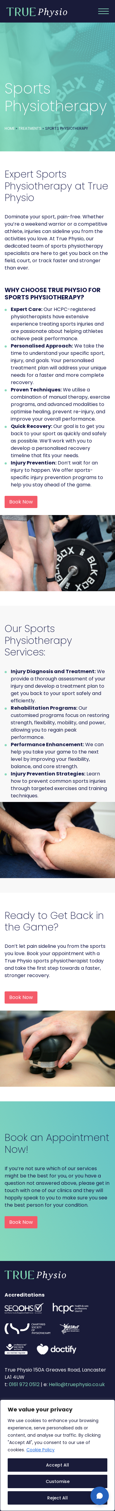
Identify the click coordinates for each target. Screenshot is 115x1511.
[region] (57, 1455)
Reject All (57, 1498)
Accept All (57, 1465)
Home (10, 128)
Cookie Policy (40, 1450)
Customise (58, 1481)
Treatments (29, 128)
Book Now (21, 501)
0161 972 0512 (24, 1384)
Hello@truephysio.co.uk (77, 1384)
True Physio (36, 12)
